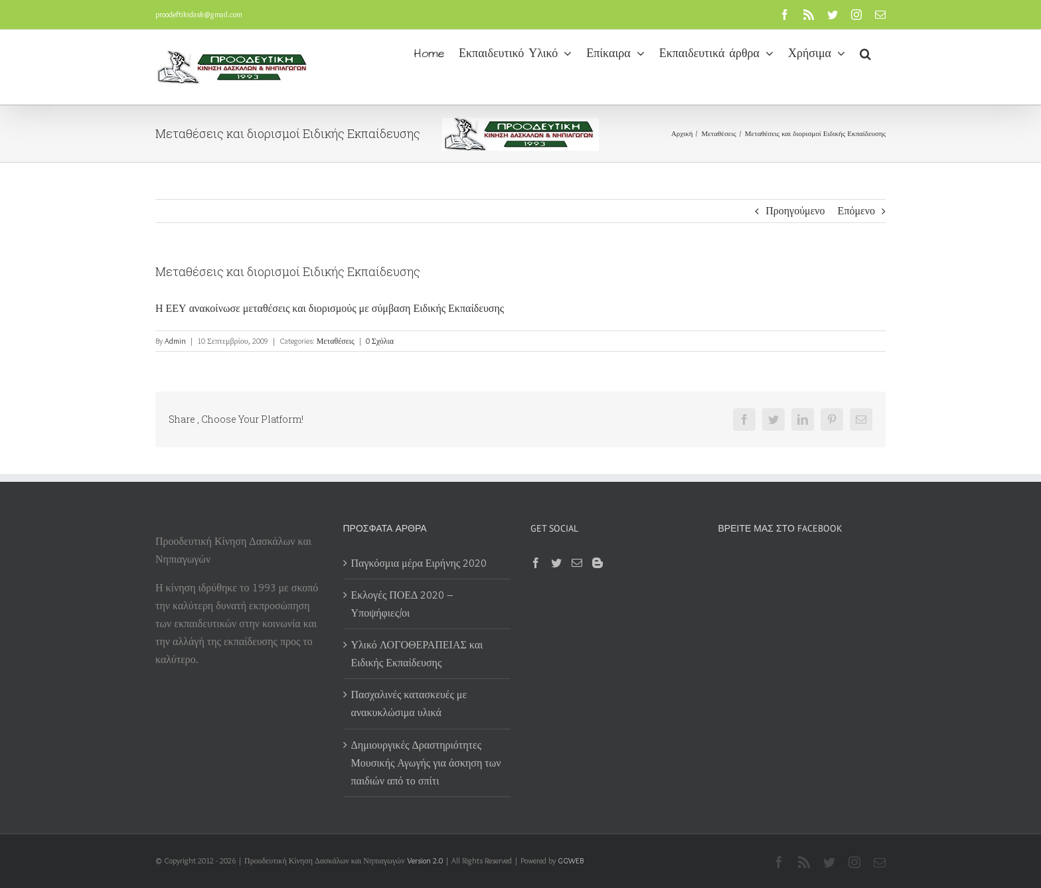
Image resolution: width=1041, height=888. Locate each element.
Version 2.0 (425, 860)
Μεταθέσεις (336, 341)
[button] (865, 52)
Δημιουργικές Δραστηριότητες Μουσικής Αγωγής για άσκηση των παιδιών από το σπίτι (426, 763)
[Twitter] (556, 562)
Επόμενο (856, 210)
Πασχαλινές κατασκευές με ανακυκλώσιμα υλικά (409, 703)
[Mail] (577, 562)
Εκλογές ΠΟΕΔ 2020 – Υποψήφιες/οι (402, 604)
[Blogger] (597, 562)
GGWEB (571, 860)
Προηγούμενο (795, 210)
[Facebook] (535, 562)
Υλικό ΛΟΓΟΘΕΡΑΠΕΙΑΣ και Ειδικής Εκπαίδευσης (417, 653)
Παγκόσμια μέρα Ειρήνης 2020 (419, 563)
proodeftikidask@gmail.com (198, 14)
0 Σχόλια (380, 341)
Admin (175, 341)
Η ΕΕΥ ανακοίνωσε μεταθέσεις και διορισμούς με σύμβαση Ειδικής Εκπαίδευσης (329, 308)
